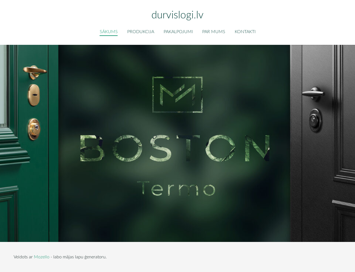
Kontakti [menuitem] (245, 31)
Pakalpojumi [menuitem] (178, 31)
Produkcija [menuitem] (140, 31)
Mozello (41, 257)
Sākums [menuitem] (109, 31)
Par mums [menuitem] (213, 31)
